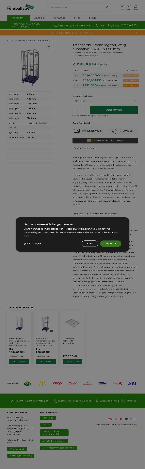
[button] (32, 243)
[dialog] (72, 234)
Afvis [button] (90, 243)
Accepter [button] (111, 243)
